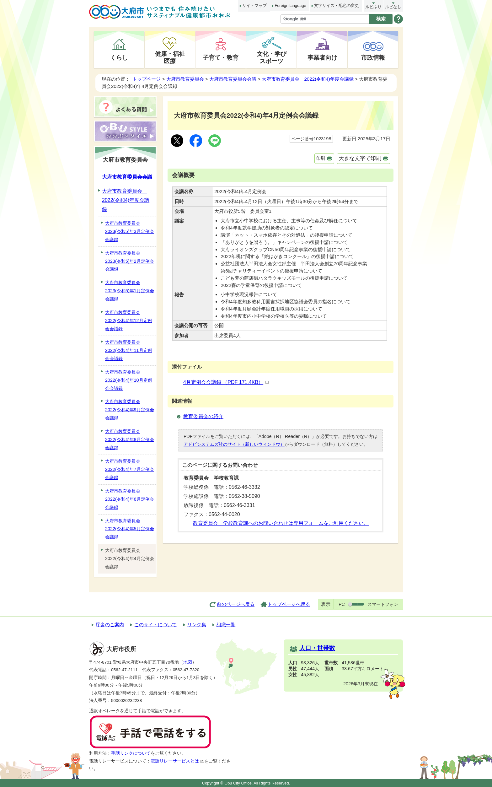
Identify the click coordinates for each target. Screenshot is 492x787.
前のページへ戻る (235, 604)
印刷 (320, 158)
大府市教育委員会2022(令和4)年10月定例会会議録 (128, 380)
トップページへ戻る (289, 604)
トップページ (146, 79)
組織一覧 (226, 624)
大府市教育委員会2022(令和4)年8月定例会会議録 (129, 439)
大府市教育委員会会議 (232, 79)
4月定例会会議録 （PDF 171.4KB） (226, 382)
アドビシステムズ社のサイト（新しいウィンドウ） (234, 444)
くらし (119, 57)
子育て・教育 (220, 57)
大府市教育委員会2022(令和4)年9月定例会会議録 (129, 409)
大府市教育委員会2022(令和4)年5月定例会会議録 (129, 529)
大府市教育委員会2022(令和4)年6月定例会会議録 (129, 499)
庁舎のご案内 (110, 624)
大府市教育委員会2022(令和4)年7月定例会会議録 (129, 469)
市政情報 (373, 57)
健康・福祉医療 (170, 57)
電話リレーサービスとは (177, 761)
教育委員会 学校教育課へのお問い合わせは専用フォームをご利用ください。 (281, 523)
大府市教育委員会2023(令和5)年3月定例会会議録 (129, 231)
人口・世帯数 (317, 648)
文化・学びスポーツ (271, 57)
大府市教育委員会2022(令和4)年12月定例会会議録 (128, 320)
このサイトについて (155, 624)
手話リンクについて (131, 753)
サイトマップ (254, 5)
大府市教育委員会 (185, 79)
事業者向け (322, 57)
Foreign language (290, 5)
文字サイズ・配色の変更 (336, 5)
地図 (187, 662)
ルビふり (373, 6)
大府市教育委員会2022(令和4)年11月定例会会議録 (128, 350)
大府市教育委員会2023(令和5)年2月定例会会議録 (129, 261)
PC (342, 604)
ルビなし (393, 6)
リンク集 (196, 624)
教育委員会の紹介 (203, 416)
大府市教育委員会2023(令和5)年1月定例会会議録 (129, 290)
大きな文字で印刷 (360, 158)
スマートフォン (382, 604)
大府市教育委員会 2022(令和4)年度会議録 (307, 79)
